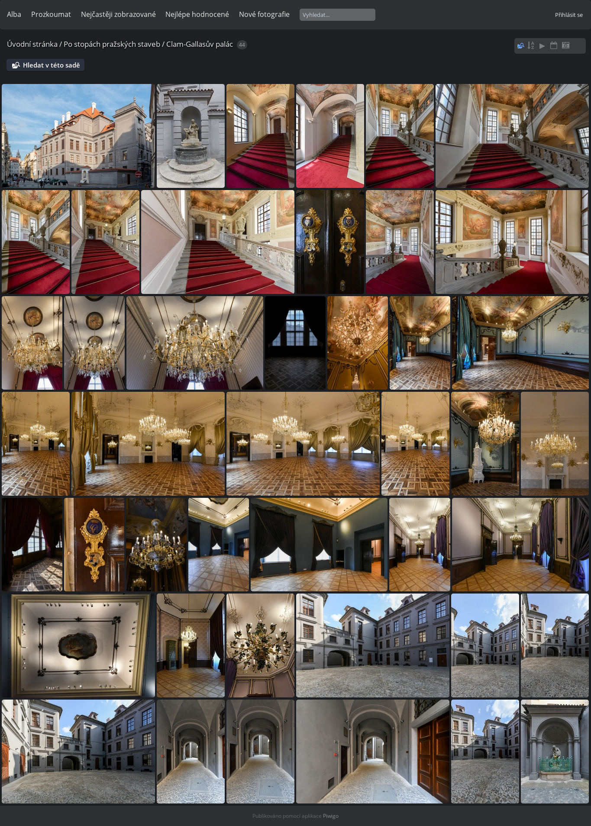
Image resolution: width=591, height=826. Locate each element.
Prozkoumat (51, 14)
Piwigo (331, 816)
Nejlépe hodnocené (197, 14)
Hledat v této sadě (51, 65)
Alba (14, 14)
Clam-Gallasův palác (199, 44)
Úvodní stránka (32, 44)
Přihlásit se (569, 15)
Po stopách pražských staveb (112, 44)
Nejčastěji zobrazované (118, 14)
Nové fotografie (264, 14)
